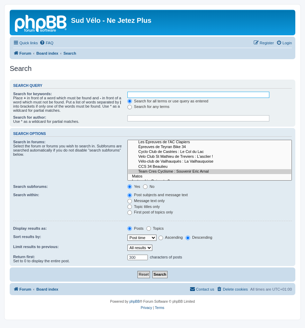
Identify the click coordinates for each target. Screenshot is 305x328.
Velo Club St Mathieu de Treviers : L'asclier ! (209, 156)
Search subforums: (30, 186)
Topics (155, 228)
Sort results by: (27, 237)
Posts (135, 228)
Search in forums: (29, 142)
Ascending (171, 237)
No (148, 186)
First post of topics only (150, 212)
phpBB (134, 301)
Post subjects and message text (157, 195)
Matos (209, 176)
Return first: (24, 257)
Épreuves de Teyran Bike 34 (209, 147)
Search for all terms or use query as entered (167, 101)
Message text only (146, 201)
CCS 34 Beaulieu (209, 166)
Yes (133, 186)
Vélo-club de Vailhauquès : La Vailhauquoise (209, 161)
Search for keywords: (32, 94)
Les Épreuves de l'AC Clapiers (209, 142)
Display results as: (30, 228)
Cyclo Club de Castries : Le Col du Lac (209, 151)
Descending (199, 237)
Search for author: (29, 117)
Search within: (26, 195)
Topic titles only (143, 206)
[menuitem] (46, 43)
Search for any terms (148, 106)
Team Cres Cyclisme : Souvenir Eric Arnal (209, 171)
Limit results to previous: (36, 247)
